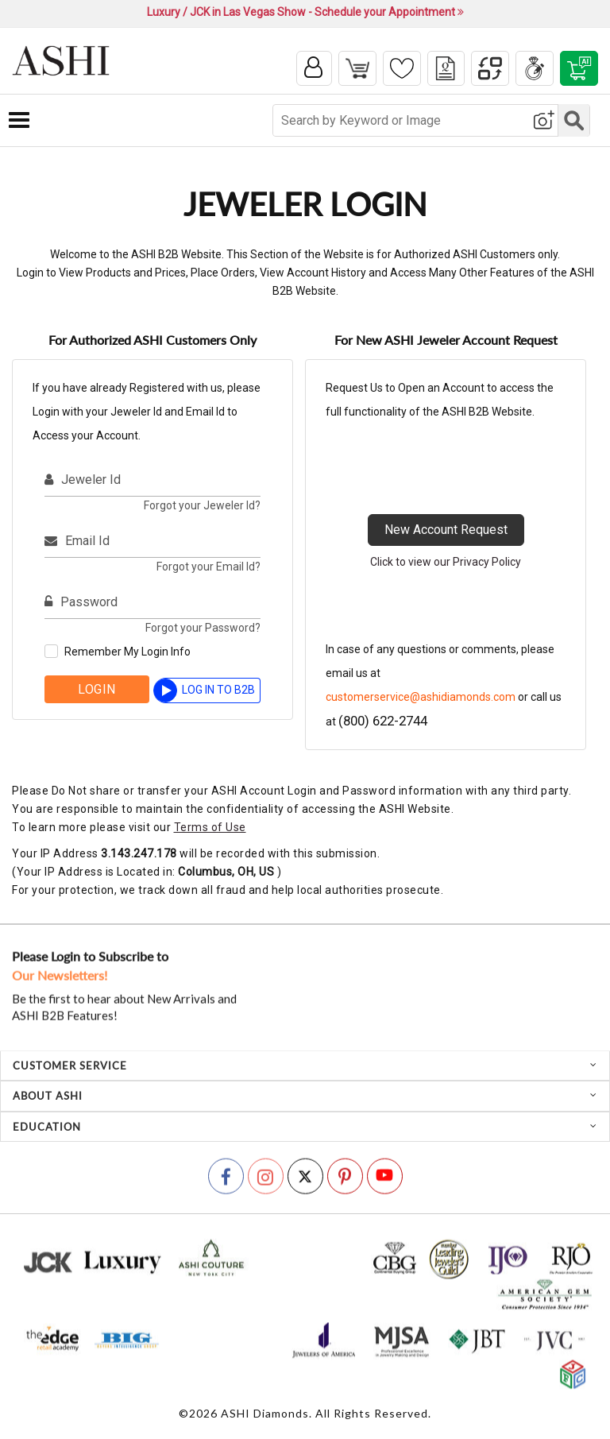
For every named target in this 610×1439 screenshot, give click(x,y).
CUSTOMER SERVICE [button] (305, 1067)
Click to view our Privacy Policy (445, 563)
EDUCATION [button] (305, 1127)
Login (97, 690)
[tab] (305, 1067)
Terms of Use (210, 828)
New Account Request (446, 531)
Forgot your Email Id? (208, 568)
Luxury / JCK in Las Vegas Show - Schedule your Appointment (305, 12)
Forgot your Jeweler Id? (202, 507)
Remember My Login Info (127, 653)
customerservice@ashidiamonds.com (420, 698)
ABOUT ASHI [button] (305, 1097)
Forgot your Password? (203, 629)
